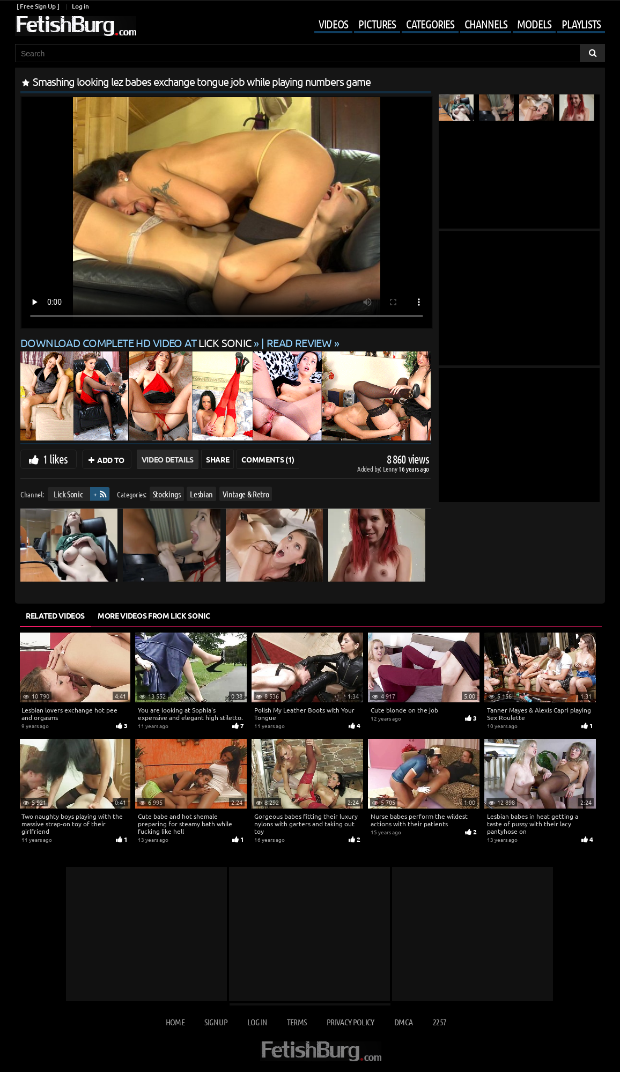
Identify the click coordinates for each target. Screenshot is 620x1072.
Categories (430, 24)
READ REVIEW (299, 342)
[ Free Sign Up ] (38, 6)
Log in (80, 6)
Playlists (581, 24)
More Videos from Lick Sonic (154, 615)
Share (217, 459)
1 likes (55, 459)
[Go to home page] (75, 26)
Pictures (377, 24)
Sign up (215, 1022)
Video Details (168, 459)
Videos (333, 24)
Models (534, 24)
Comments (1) (267, 459)
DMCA (403, 1022)
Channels (485, 24)
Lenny (390, 468)
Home (175, 1022)
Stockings (167, 494)
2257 (439, 1022)
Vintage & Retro (246, 494)
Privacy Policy (350, 1022)
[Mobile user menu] (451, 24)
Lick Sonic (68, 494)
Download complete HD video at (137, 342)
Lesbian (201, 494)
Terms (297, 1022)
